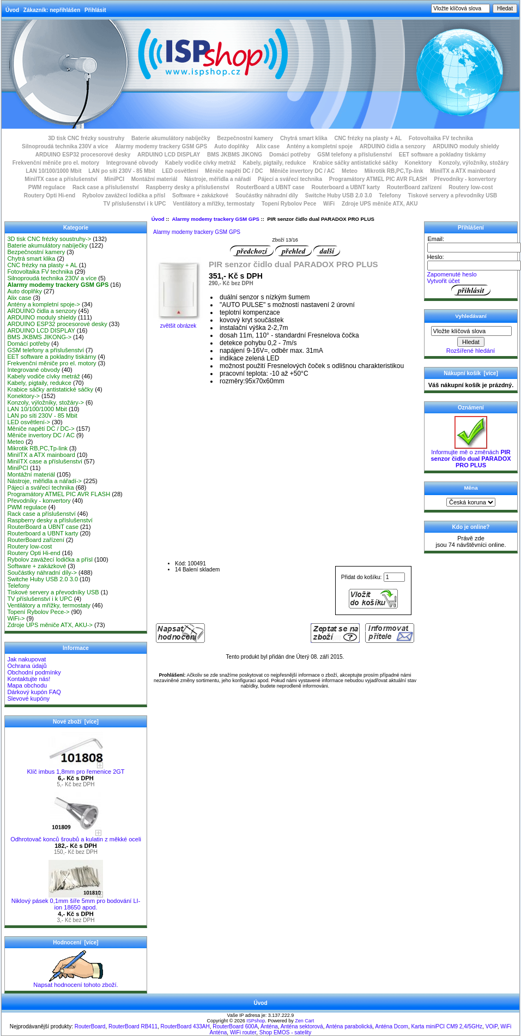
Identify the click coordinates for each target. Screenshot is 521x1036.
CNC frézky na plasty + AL (368, 138)
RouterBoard (90, 1026)
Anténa (269, 1026)
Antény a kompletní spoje (320, 146)
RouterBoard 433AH (185, 1026)
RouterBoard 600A (235, 1026)
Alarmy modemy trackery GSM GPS (215, 219)
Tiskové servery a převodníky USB (453, 195)
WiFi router (243, 1032)
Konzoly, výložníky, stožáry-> (45, 402)
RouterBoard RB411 (132, 1026)
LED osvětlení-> (28, 422)
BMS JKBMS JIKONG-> (39, 337)
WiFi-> (16, 618)
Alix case (268, 146)
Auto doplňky (231, 146)
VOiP (492, 1026)
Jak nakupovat (26, 659)
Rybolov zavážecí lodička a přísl (123, 195)
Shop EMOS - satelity (285, 1032)
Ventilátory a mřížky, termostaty (214, 204)
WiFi (329, 204)
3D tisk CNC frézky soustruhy (86, 138)
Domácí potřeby (290, 155)
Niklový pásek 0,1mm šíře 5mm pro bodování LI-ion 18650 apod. (76, 901)
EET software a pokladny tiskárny (442, 155)
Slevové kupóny (28, 698)
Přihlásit (95, 10)
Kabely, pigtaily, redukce (274, 163)
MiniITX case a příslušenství (61, 179)
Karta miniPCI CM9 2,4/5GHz (446, 1026)
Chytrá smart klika (304, 138)
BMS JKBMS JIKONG (234, 155)
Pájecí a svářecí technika (290, 179)
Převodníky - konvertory (465, 179)
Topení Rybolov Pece (289, 204)
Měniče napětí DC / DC (234, 171)
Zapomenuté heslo (451, 274)
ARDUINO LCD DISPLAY (168, 155)
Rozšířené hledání (470, 350)
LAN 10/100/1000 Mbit (53, 171)
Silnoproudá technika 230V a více (65, 146)
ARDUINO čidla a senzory (393, 146)
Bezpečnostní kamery (245, 138)
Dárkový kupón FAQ (33, 692)
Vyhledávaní (470, 316)
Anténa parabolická (349, 1026)
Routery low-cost (471, 187)
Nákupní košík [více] (471, 373)
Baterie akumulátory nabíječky (170, 138)
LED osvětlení (180, 171)
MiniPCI (114, 179)
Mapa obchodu (27, 685)
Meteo (350, 171)
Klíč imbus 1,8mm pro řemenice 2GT (75, 769)
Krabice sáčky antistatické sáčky (355, 163)
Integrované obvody (132, 163)
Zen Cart (304, 1020)
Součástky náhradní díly (266, 195)
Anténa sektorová (302, 1026)
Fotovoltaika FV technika (441, 138)
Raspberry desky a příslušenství (187, 187)
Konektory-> (23, 396)
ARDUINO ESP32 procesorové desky (83, 155)
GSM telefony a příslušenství (354, 155)
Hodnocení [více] (75, 942)
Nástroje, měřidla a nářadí (217, 179)
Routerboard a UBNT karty (345, 187)
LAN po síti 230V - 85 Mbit (121, 171)
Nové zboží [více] (76, 722)
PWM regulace (46, 187)
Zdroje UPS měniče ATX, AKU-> (50, 625)
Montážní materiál (154, 179)
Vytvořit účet (443, 281)
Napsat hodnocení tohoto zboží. (75, 982)
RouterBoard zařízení (414, 187)
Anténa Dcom (391, 1026)
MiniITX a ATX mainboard (462, 171)
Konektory (418, 163)
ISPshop (255, 1020)
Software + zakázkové (200, 195)
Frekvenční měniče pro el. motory (56, 163)
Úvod (12, 10)
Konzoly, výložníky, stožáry (474, 163)
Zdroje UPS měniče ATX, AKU (380, 204)
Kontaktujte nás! (28, 679)
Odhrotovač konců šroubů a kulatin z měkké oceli (75, 836)
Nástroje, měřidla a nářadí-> (44, 481)
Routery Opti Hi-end (49, 195)
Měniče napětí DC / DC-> (40, 428)
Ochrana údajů (26, 665)
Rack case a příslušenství (105, 187)
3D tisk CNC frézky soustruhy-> (49, 239)
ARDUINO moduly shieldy (466, 146)
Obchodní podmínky (33, 672)
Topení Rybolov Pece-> (38, 612)
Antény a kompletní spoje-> (43, 304)
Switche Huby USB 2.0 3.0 (338, 195)
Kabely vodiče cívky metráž (200, 163)
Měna (470, 488)
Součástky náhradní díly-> (42, 572)
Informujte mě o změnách (471, 455)
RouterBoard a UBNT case (271, 187)
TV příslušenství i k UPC (134, 204)
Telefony (390, 195)
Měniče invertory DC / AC (302, 171)
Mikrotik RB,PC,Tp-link (394, 171)
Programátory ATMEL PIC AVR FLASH (378, 179)
